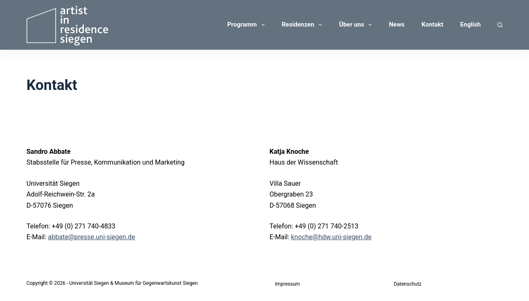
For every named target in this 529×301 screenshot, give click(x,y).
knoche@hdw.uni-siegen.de (331, 237)
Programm (247, 25)
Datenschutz (408, 284)
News (396, 24)
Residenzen (303, 25)
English (470, 24)
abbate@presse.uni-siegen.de (91, 237)
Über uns (357, 25)
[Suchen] (499, 24)
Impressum (287, 284)
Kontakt (432, 24)
